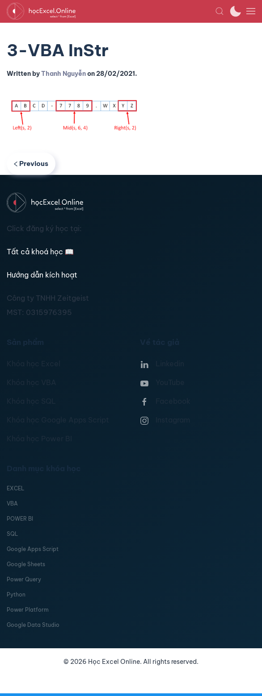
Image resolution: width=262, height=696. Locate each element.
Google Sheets (26, 564)
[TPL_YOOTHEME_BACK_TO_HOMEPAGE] (111, 11)
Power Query (24, 579)
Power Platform (28, 609)
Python (16, 594)
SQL (12, 533)
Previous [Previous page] (31, 163)
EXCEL (15, 488)
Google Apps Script (33, 549)
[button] (219, 11)
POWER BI (20, 518)
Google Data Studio (33, 624)
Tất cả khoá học (40, 251)
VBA (12, 503)
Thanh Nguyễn (63, 74)
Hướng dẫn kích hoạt (42, 274)
